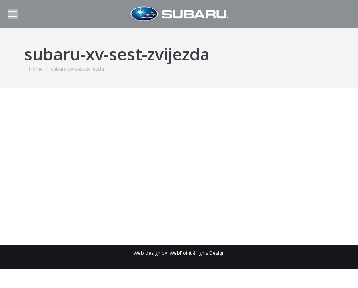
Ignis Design (211, 253)
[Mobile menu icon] (13, 14)
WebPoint (181, 253)
